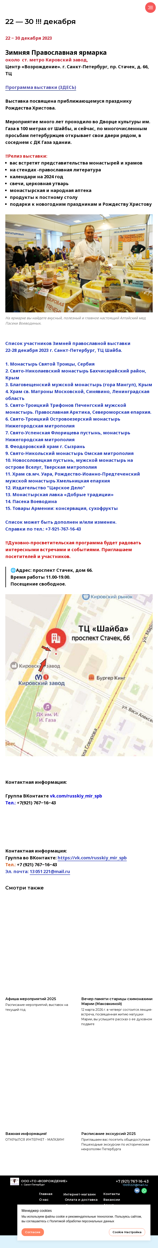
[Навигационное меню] (150, 7)
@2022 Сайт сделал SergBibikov (79, 1241)
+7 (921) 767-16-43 (132, 1194)
